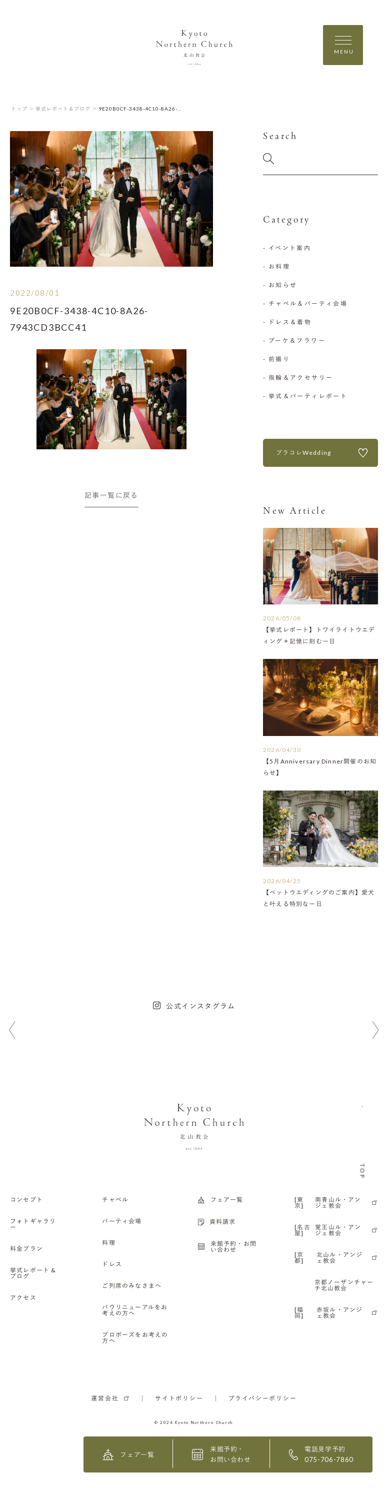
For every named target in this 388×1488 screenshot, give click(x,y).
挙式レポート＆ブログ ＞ (67, 108)
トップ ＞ (22, 108)
